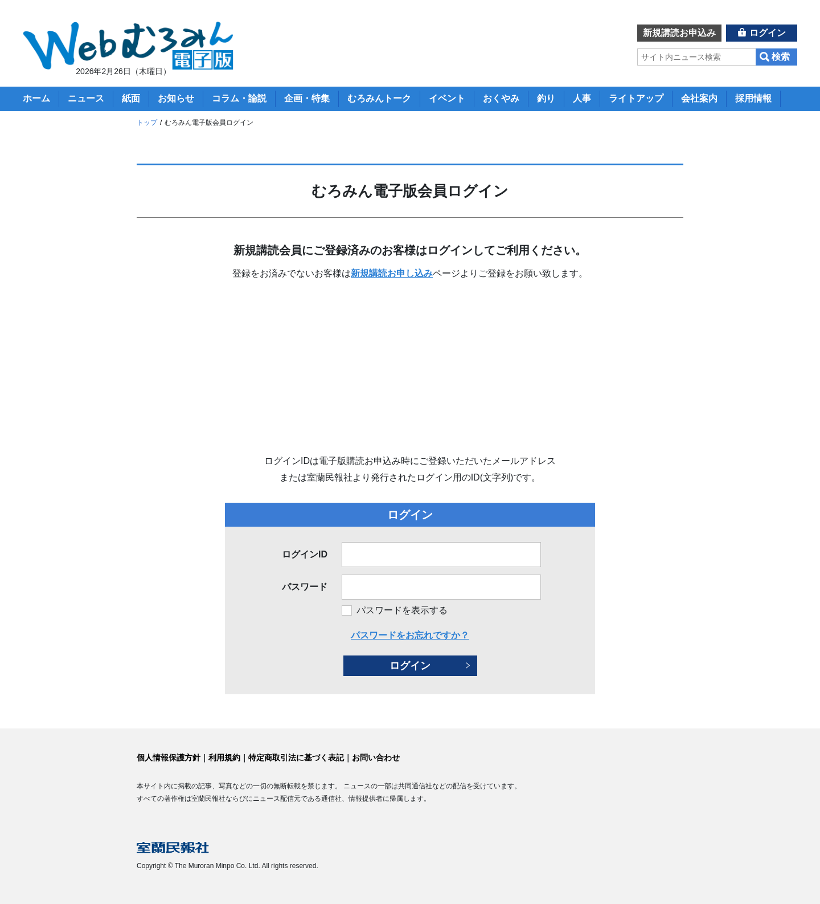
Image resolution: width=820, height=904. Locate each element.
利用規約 (224, 757)
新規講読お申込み (679, 33)
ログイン (767, 33)
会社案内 (699, 98)
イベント (447, 98)
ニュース (86, 98)
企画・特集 (307, 98)
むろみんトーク (379, 98)
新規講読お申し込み (392, 273)
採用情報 (753, 98)
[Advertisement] (410, 367)
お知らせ (176, 98)
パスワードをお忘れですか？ (410, 635)
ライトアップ (636, 98)
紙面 (131, 98)
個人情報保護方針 (168, 757)
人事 (582, 98)
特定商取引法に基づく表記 (296, 757)
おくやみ (501, 98)
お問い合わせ (376, 757)
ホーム (36, 98)
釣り (546, 98)
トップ (147, 123)
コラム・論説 (239, 98)
